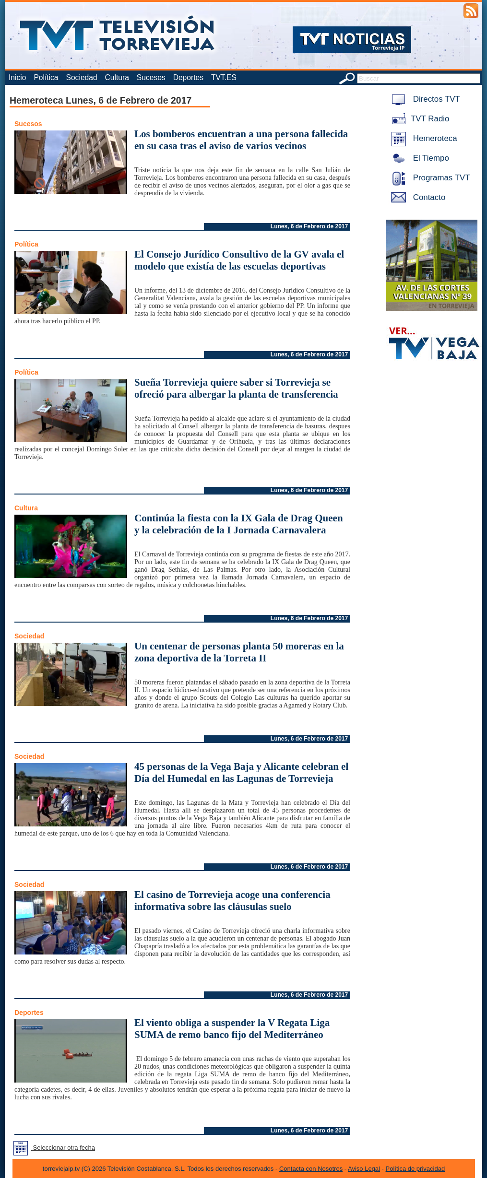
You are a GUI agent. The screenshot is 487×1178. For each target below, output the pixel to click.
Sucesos (151, 77)
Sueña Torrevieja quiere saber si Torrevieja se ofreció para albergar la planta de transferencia (236, 388)
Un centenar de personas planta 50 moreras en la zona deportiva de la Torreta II (239, 652)
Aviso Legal (364, 1168)
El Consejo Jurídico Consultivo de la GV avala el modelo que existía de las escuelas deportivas (239, 260)
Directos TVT (424, 99)
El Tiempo (418, 158)
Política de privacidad (415, 1168)
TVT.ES (224, 77)
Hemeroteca (422, 138)
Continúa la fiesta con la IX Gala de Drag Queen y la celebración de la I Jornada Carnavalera (238, 524)
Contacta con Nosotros (311, 1168)
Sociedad (81, 77)
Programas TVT (429, 177)
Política (46, 77)
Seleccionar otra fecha (52, 1147)
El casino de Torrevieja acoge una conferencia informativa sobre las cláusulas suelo (232, 900)
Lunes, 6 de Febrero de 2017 (309, 226)
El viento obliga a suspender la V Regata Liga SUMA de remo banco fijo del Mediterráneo (232, 1028)
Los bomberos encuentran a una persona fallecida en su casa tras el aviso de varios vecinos (241, 140)
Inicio (17, 77)
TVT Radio (418, 118)
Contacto (416, 197)
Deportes (188, 77)
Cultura (117, 77)
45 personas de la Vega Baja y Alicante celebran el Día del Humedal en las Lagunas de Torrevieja (241, 772)
